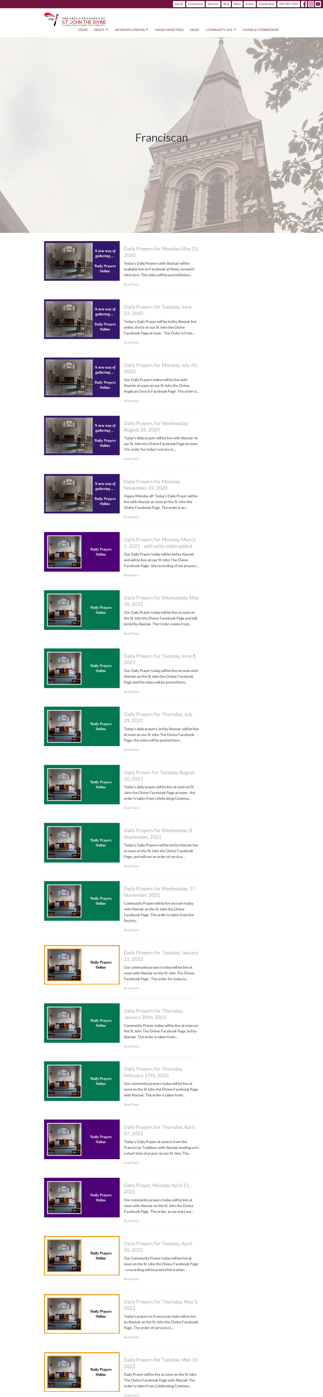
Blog (226, 4)
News (237, 4)
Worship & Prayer (132, 30)
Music (195, 30)
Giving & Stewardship (261, 30)
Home (83, 30)
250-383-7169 (288, 4)
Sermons (213, 4)
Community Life (221, 30)
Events (250, 4)
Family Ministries (169, 30)
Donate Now (266, 4)
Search (179, 4)
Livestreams (195, 4)
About (101, 30)
